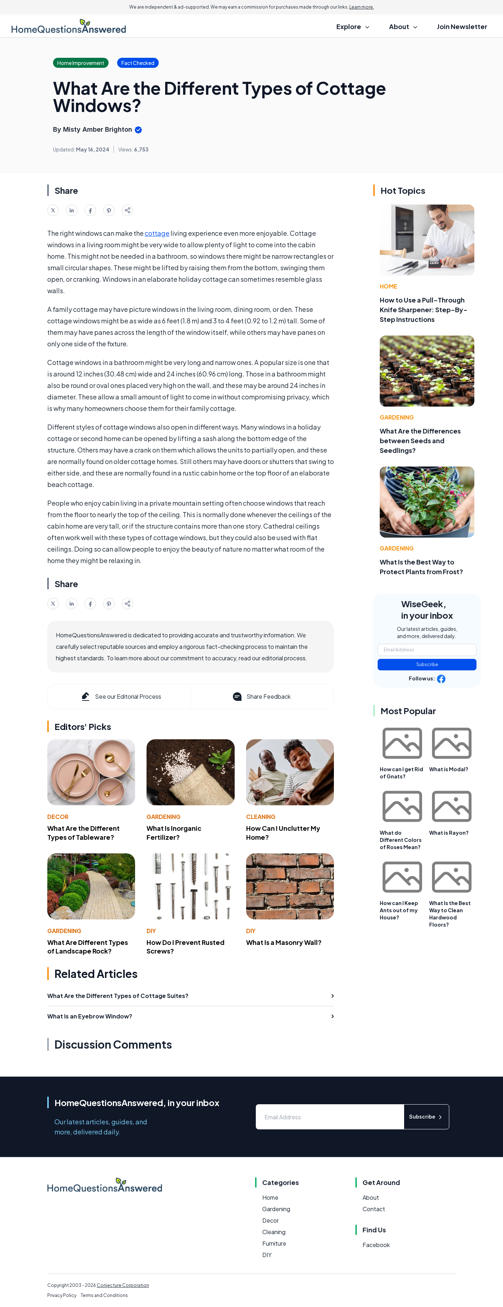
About (371, 1197)
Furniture (274, 1243)
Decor (57, 816)
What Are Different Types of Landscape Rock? (87, 946)
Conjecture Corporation (123, 1285)
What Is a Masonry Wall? (284, 942)
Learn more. (361, 7)
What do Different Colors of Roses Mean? (401, 839)
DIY (151, 930)
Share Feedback (261, 696)
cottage (157, 233)
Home (388, 286)
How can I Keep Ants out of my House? (399, 910)
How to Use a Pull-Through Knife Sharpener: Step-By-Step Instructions (424, 309)
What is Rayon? (449, 832)
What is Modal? (448, 769)
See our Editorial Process (120, 696)
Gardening (164, 816)
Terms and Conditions (104, 1295)
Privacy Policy (61, 1295)
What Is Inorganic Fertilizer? (174, 832)
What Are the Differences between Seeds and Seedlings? (420, 440)
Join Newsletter (462, 26)
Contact (374, 1209)
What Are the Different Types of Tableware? (83, 832)
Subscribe (427, 664)
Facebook (376, 1245)
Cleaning (261, 816)
